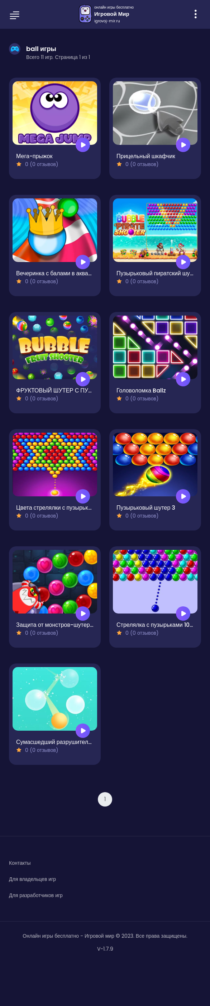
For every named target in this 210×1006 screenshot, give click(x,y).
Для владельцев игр (32, 879)
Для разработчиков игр (36, 895)
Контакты (19, 863)
